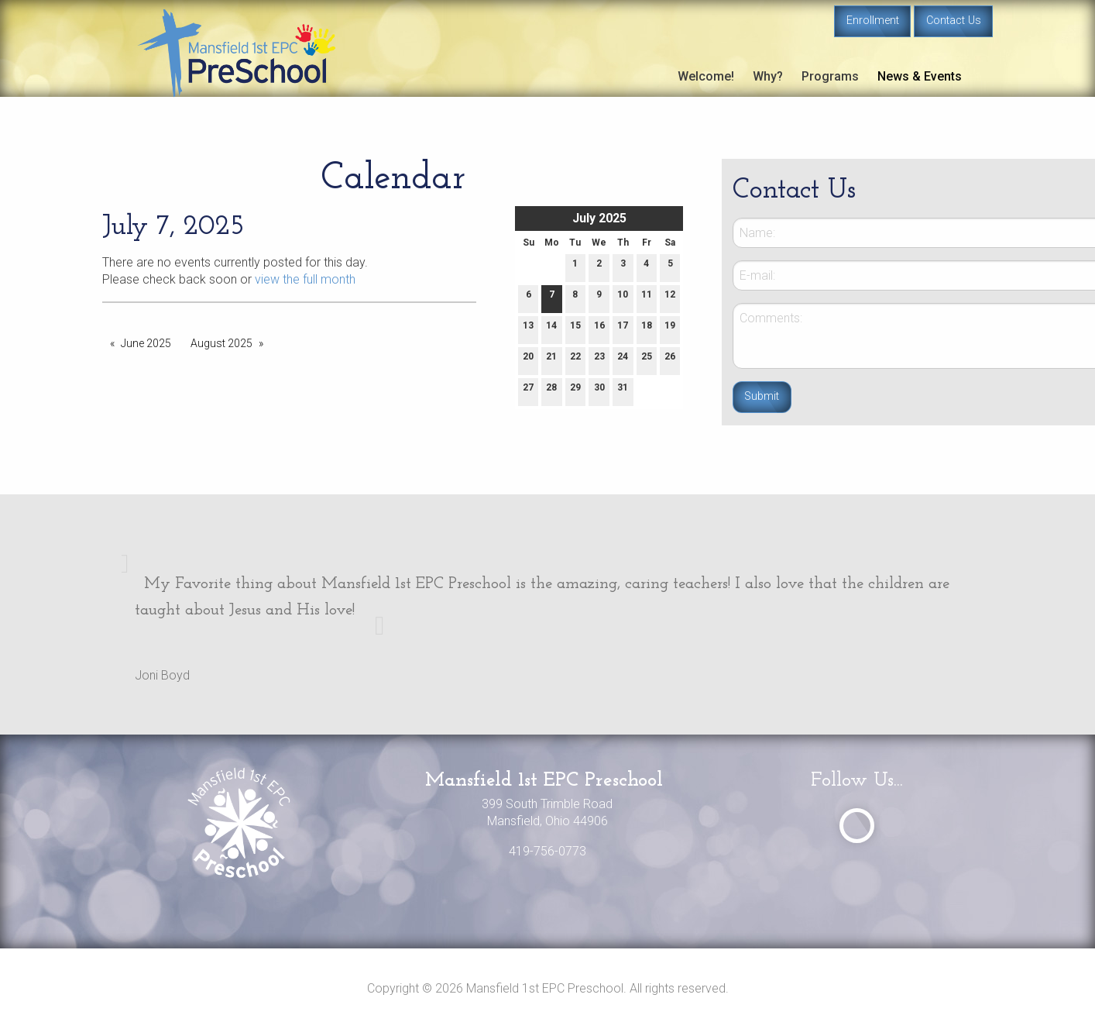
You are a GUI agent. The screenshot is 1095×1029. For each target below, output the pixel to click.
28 (551, 391)
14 (551, 329)
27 (528, 391)
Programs (830, 76)
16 (599, 329)
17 (622, 329)
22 (575, 360)
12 (669, 298)
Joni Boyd (162, 675)
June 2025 (146, 343)
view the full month (305, 279)
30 (599, 391)
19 (669, 329)
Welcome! (706, 76)
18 (646, 329)
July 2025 (599, 218)
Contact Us (953, 20)
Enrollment (872, 20)
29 (575, 391)
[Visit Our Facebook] (856, 825)
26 (669, 360)
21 (551, 360)
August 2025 (221, 343)
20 (528, 360)
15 (575, 329)
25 (646, 360)
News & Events (919, 76)
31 (622, 391)
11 (646, 298)
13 (528, 329)
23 (599, 360)
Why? (768, 76)
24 (622, 360)
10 (622, 298)
